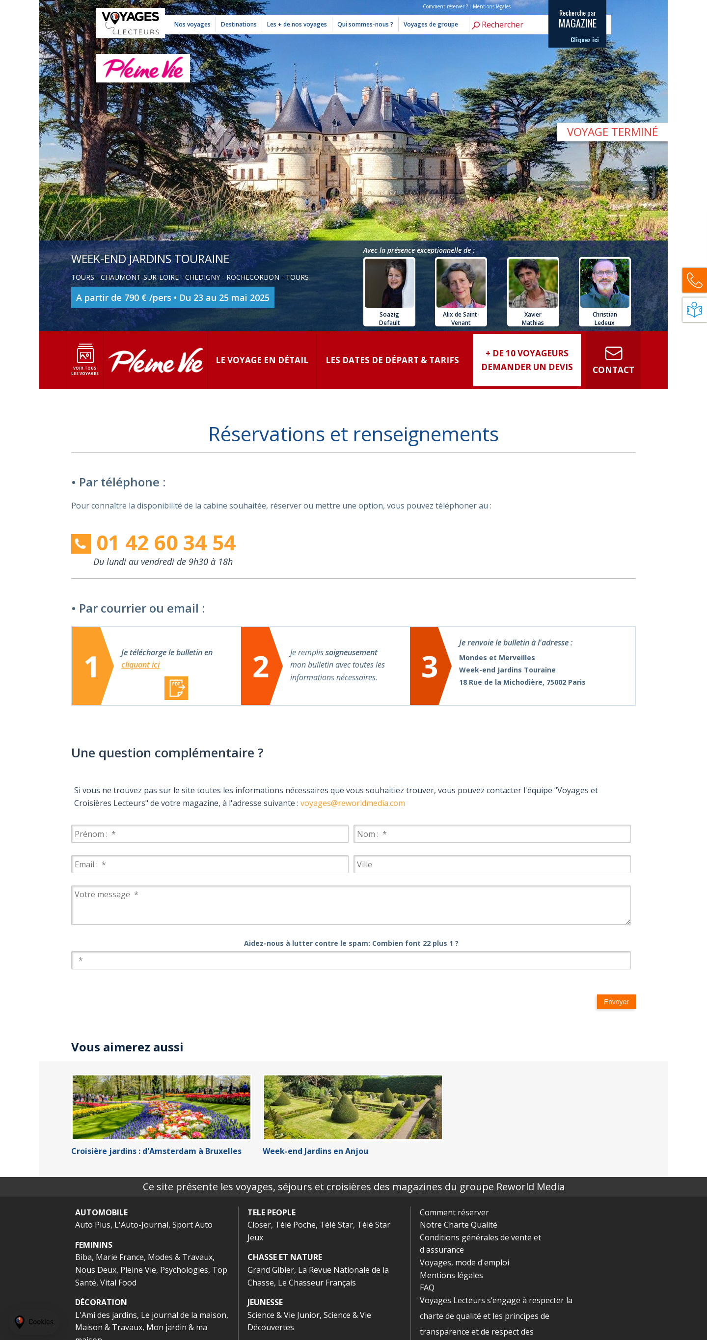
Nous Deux (95, 1269)
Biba (83, 1257)
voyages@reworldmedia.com (352, 803)
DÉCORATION (101, 1302)
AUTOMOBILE (101, 1212)
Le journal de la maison (183, 1315)
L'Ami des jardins (106, 1315)
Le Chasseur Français (317, 1282)
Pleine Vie (138, 1269)
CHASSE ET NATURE (284, 1257)
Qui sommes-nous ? (365, 24)
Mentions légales (492, 6)
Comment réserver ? (445, 6)
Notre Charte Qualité (458, 1224)
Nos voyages (192, 24)
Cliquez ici (585, 40)
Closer (259, 1224)
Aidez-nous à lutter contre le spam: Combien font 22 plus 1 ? (351, 943)
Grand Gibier (270, 1269)
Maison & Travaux (108, 1327)
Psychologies (184, 1269)
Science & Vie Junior (283, 1315)
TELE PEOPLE (271, 1212)
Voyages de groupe (431, 24)
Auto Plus (92, 1224)
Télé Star (336, 1224)
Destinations (239, 24)
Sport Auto (192, 1224)
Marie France (120, 1257)
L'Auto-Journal (141, 1224)
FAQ (427, 1287)
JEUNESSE (265, 1302)
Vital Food (118, 1282)
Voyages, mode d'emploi (464, 1262)
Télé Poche (295, 1224)
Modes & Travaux (180, 1257)
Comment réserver (454, 1212)
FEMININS (93, 1244)
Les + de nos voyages (297, 24)
